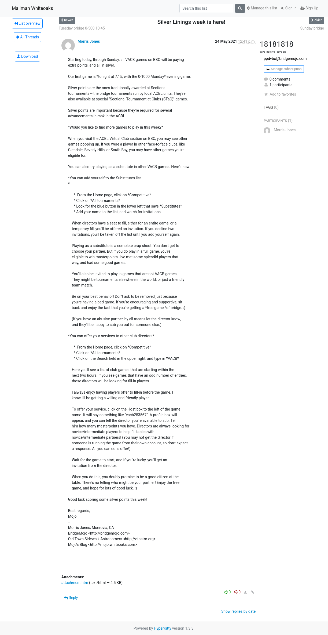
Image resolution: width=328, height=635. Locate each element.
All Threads (27, 37)
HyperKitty (162, 628)
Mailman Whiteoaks (32, 8)
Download (27, 56)
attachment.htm (74, 582)
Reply (71, 598)
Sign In (289, 8)
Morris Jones (89, 41)
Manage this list (262, 8)
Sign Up (309, 8)
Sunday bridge (312, 28)
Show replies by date (238, 611)
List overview (27, 23)
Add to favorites (280, 94)
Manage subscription (283, 69)
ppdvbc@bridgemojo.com (285, 58)
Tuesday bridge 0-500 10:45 (82, 28)
